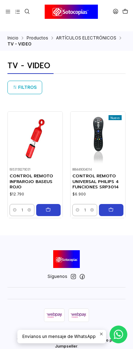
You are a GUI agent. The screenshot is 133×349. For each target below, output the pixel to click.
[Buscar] (27, 11)
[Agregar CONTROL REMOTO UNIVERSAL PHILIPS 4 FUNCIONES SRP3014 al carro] (112, 203)
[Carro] (125, 11)
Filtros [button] (25, 79)
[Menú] (8, 11)
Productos (37, 30)
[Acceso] (115, 11)
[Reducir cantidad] (15, 202)
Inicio (12, 30)
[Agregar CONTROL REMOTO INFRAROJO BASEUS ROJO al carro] (50, 203)
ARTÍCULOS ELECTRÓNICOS (86, 30)
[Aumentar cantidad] (32, 202)
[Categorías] (17, 11)
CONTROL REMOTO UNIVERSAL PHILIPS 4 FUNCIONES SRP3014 (95, 174)
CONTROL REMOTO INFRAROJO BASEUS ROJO (31, 174)
